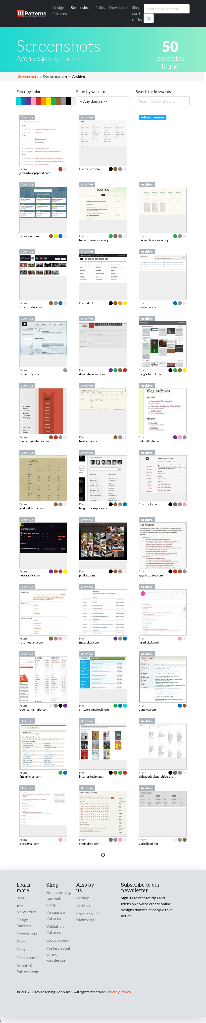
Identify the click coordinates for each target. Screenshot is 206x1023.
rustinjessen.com (31, 642)
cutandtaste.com (150, 441)
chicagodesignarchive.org (156, 776)
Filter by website (90, 91)
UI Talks (83, 905)
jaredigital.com (149, 642)
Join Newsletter (26, 908)
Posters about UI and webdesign (58, 954)
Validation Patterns (55, 929)
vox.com (33, 236)
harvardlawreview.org (93, 240)
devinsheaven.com (92, 374)
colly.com (153, 504)
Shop (20, 949)
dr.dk (90, 303)
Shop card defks (137, 13)
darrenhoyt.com (30, 374)
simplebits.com (89, 843)
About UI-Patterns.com (27, 968)
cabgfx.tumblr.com (151, 374)
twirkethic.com (89, 441)
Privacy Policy (119, 991)
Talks (100, 7)
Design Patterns (23, 922)
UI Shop (83, 897)
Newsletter (118, 7)
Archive (31, 58)
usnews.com (147, 709)
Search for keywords (153, 91)
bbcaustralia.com (30, 307)
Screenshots (81, 7)
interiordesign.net (91, 776)
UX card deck (57, 940)
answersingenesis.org (94, 709)
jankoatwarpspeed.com (35, 173)
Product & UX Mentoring (88, 916)
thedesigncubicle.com (34, 441)
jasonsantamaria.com (33, 709)
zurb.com (93, 169)
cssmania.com (148, 307)
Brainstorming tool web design (58, 898)
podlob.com (87, 575)
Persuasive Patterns (55, 915)
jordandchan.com (31, 508)
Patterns (59, 10)
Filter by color (28, 91)
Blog (20, 897)
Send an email (27, 957)
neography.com (29, 575)
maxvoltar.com (89, 642)
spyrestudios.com (151, 575)
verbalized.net (148, 843)
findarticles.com (30, 776)
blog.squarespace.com (94, 508)
